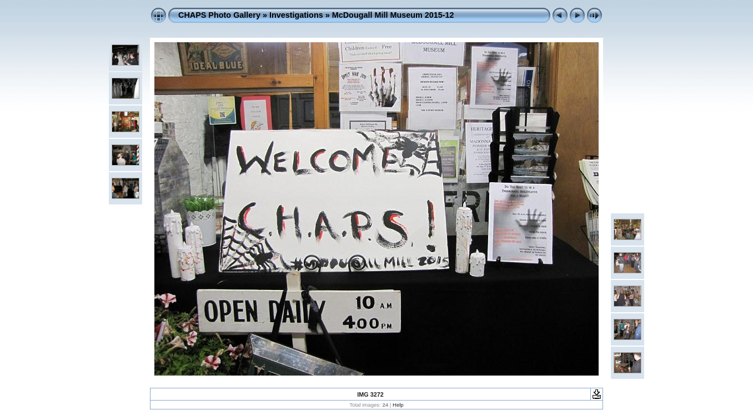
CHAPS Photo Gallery (219, 15)
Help (398, 405)
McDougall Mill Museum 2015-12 (393, 15)
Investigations (296, 15)
